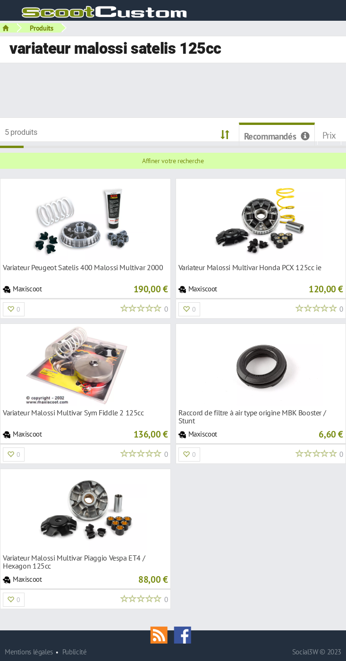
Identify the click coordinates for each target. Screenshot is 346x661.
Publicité (74, 651)
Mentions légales (29, 651)
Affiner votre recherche (172, 161)
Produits (41, 28)
